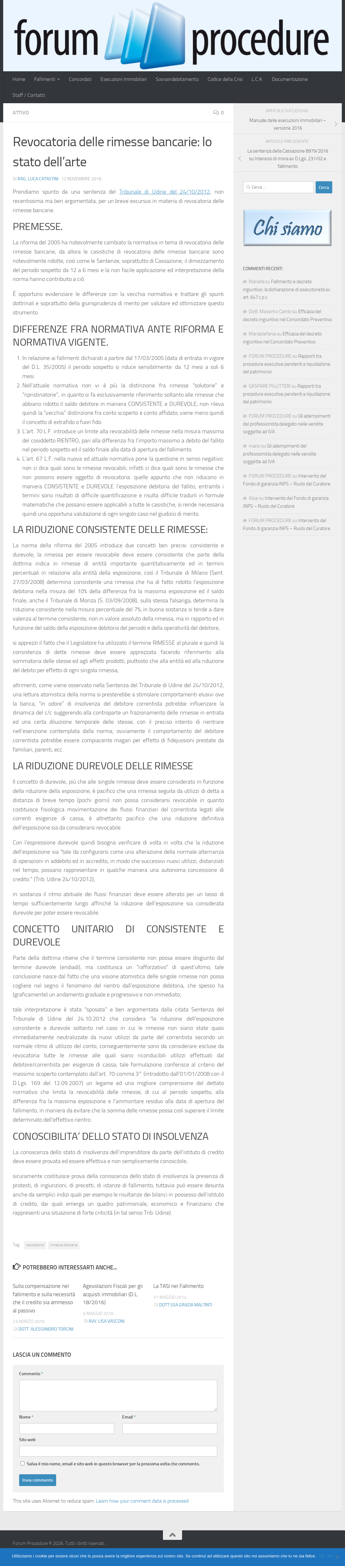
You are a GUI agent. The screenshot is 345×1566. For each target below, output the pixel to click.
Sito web (27, 1439)
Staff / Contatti (28, 95)
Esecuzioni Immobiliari (123, 79)
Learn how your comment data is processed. (142, 1501)
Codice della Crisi (225, 79)
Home (18, 79)
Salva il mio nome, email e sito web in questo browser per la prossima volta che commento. (113, 1464)
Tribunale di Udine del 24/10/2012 (164, 191)
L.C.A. (257, 79)
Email (129, 1417)
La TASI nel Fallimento (178, 1286)
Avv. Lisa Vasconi (106, 1321)
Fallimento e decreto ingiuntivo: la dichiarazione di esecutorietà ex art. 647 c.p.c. (286, 289)
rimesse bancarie (63, 1245)
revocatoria (35, 1245)
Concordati (80, 79)
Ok (322, 1556)
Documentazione (290, 79)
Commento (31, 1373)
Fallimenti (44, 79)
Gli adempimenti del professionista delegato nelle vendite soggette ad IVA (287, 424)
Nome (26, 1417)
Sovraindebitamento (177, 79)
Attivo (21, 113)
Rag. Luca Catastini (38, 179)
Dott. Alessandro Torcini (45, 1329)
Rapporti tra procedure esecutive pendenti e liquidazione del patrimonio (286, 364)
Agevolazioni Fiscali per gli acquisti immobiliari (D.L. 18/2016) (113, 1294)
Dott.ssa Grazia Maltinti (185, 1305)
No (330, 1556)
